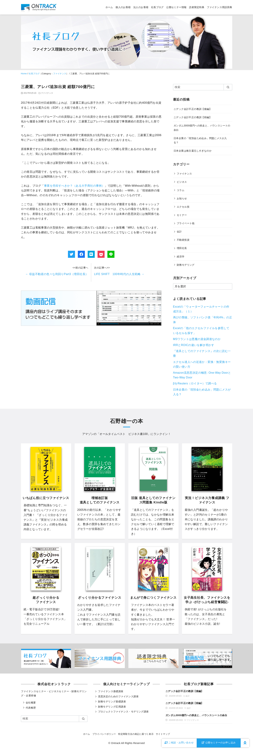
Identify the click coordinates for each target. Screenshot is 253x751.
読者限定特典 (196, 7)
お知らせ (182, 198)
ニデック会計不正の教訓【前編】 (193, 117)
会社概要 (31, 702)
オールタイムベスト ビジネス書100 (123, 433)
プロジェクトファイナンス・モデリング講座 (123, 711)
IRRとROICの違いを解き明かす (193, 345)
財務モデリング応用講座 (112, 706)
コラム (180, 190)
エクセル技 (183, 206)
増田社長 (182, 248)
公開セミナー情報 (176, 7)
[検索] (202, 87)
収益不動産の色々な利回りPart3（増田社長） (57, 274)
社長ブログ (157, 7)
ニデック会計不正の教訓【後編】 (193, 109)
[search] (228, 87)
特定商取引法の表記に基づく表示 (136, 734)
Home (24, 73)
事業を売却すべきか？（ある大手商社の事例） (74, 185)
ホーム (109, 7)
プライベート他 (186, 223)
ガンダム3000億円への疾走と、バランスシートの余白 (196, 715)
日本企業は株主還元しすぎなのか (193, 150)
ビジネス (182, 181)
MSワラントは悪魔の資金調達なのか (197, 339)
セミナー (182, 215)
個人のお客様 (123, 7)
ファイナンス (59, 73)
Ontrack (115, 743)
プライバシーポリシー (104, 734)
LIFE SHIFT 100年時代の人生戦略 (119, 274)
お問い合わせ (179, 742)
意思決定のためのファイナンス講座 (118, 696)
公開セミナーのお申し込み (219, 742)
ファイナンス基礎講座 (110, 691)
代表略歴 (31, 707)
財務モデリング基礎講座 (112, 701)
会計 (179, 231)
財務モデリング (186, 264)
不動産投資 (183, 239)
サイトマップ (163, 734)
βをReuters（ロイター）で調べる (195, 383)
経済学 (180, 256)
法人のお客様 (140, 7)
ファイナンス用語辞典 (219, 7)
